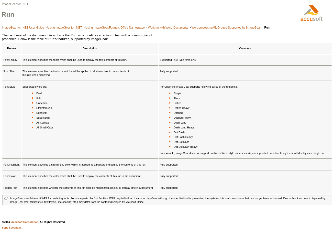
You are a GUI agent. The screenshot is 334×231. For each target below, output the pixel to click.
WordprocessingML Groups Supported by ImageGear (226, 27)
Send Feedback (11, 227)
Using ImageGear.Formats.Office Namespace (115, 27)
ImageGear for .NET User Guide (23, 27)
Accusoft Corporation (24, 221)
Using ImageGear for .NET (64, 27)
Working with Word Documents (168, 27)
